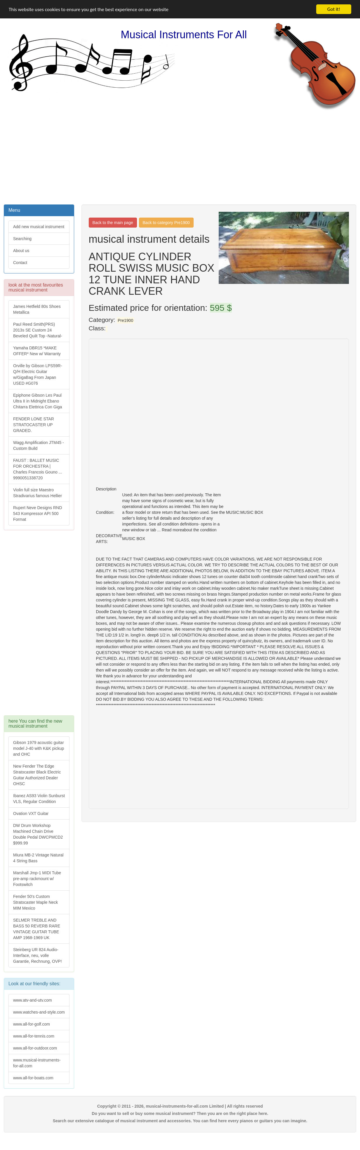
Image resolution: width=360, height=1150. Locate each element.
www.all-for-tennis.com (33, 1036)
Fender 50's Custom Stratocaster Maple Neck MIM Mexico (35, 902)
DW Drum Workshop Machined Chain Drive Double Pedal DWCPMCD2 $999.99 (38, 834)
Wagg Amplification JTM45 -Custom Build (38, 445)
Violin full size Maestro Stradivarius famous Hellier (37, 493)
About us (21, 250)
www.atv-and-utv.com (32, 1000)
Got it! (333, 9)
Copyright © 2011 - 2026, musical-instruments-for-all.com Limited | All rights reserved (180, 1106)
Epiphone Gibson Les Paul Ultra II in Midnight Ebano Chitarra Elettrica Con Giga (37, 401)
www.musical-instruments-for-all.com (37, 1063)
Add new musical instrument (38, 226)
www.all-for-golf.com (31, 1024)
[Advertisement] (180, 157)
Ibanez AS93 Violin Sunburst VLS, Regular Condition (39, 798)
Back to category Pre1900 (166, 222)
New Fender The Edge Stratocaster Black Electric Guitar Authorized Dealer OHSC (37, 775)
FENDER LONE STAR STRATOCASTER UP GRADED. (33, 425)
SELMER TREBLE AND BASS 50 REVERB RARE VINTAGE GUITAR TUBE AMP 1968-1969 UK (36, 929)
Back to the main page (113, 222)
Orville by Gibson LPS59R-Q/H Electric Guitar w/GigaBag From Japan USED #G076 (37, 374)
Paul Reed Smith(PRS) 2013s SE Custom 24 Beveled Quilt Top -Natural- (37, 330)
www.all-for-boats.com (33, 1078)
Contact (20, 262)
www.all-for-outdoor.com (35, 1048)
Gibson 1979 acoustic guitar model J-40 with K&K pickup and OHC (38, 748)
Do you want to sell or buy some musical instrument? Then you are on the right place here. (180, 1113)
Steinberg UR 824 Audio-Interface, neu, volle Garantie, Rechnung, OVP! (37, 955)
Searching (22, 238)
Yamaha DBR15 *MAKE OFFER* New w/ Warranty (37, 351)
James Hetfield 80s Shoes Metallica (37, 309)
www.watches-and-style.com (39, 1012)
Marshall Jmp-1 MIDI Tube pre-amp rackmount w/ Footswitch (37, 878)
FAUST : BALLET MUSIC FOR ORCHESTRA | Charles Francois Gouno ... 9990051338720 (37, 469)
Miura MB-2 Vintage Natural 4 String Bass (38, 858)
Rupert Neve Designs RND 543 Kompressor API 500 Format (37, 513)
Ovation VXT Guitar (30, 813)
